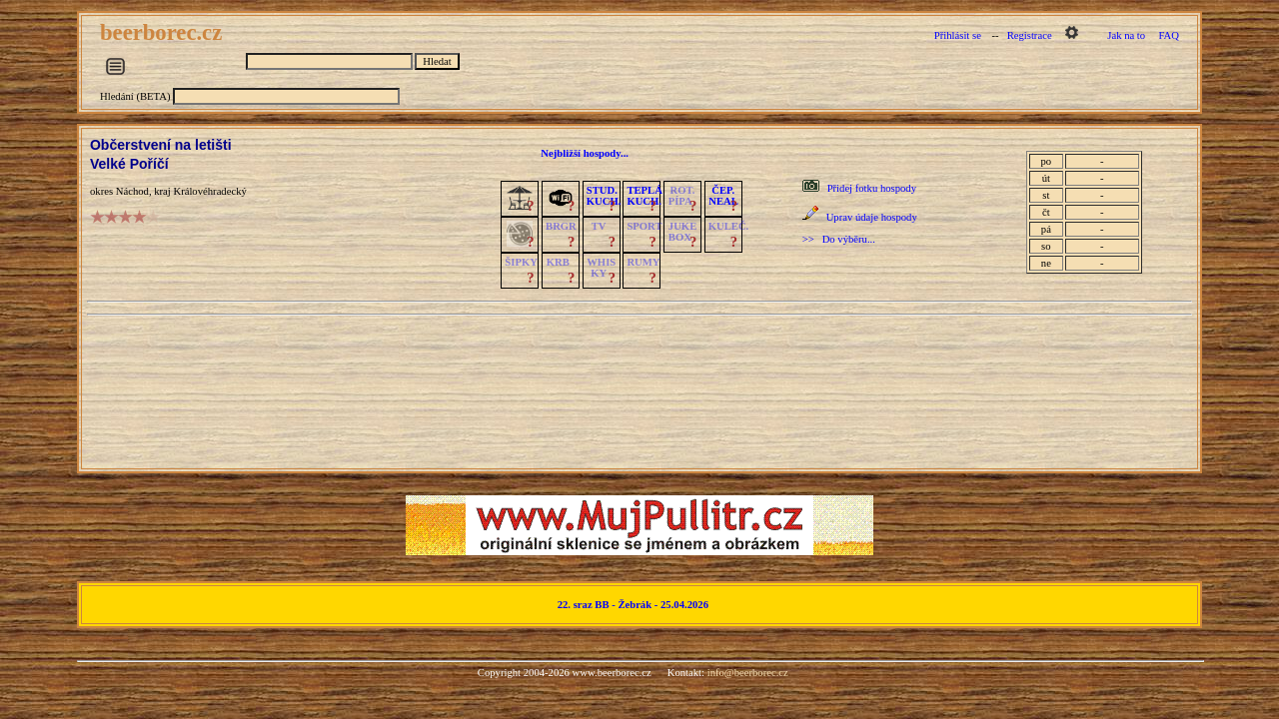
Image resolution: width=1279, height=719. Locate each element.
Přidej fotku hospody (871, 188)
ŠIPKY (521, 262)
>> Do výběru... (838, 239)
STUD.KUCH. (604, 196)
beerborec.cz (164, 32)
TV (599, 226)
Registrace (1029, 35)
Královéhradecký (209, 191)
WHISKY (601, 268)
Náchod (132, 191)
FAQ (1168, 35)
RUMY (643, 262)
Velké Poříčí (129, 164)
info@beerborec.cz (747, 672)
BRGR (561, 226)
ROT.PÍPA (681, 196)
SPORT (644, 226)
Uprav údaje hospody (871, 217)
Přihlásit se (957, 35)
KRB (558, 262)
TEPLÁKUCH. (644, 196)
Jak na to (1126, 35)
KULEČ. (728, 226)
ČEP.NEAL (722, 196)
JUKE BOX (682, 232)
